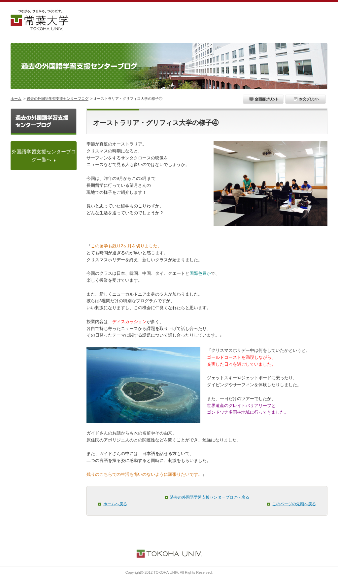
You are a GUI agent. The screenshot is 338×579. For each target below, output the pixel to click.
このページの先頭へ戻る (294, 504)
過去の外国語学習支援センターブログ (57, 99)
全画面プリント (264, 99)
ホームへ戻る (115, 504)
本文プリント (306, 99)
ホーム (16, 99)
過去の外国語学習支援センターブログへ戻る (209, 497)
